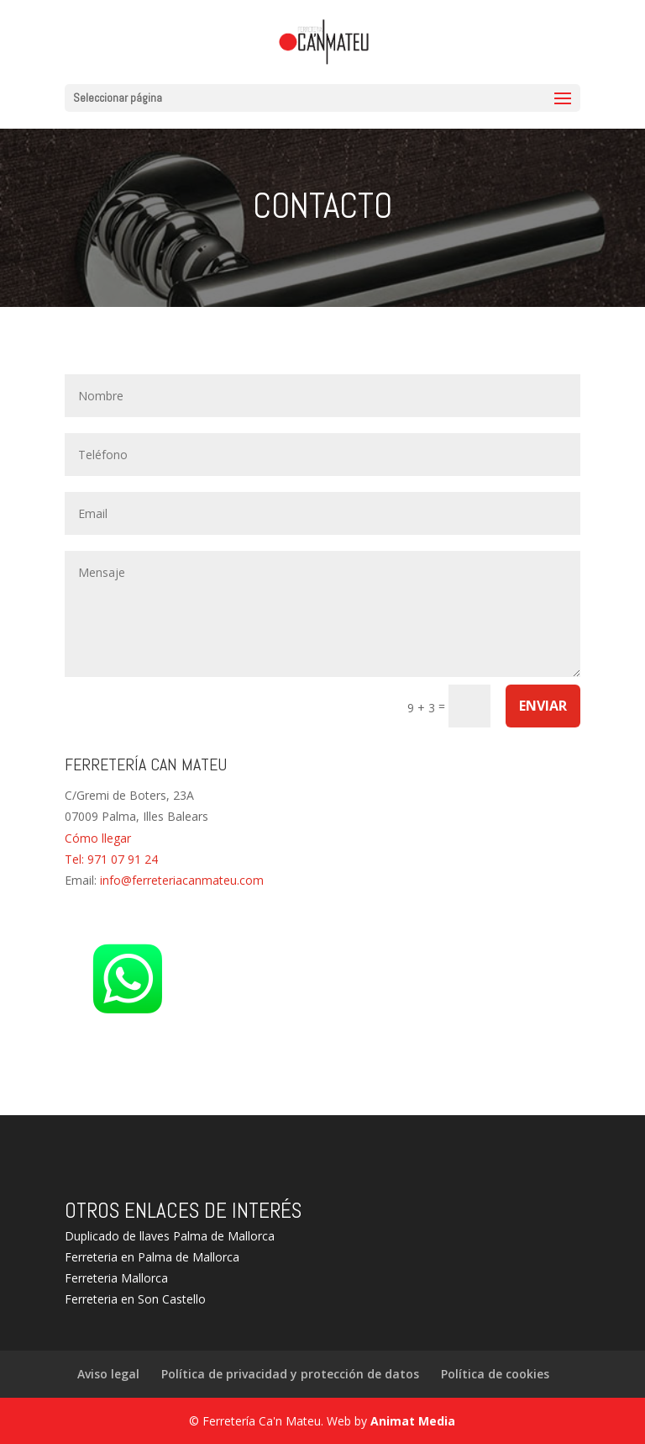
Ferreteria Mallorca (116, 1278)
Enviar (543, 705)
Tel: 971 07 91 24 (111, 859)
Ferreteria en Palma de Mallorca (152, 1257)
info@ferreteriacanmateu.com (182, 880)
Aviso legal (108, 1374)
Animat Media (412, 1421)
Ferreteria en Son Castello (135, 1299)
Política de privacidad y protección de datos (290, 1374)
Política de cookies (495, 1374)
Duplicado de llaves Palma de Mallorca (170, 1236)
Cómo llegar (98, 838)
